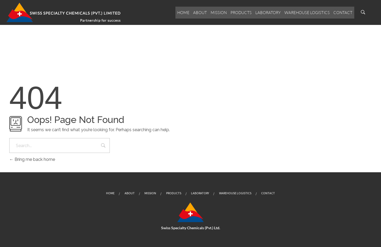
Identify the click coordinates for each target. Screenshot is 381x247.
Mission (219, 12)
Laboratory (268, 12)
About (200, 12)
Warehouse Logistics (307, 12)
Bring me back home (32, 159)
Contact (342, 12)
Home (183, 12)
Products (241, 12)
